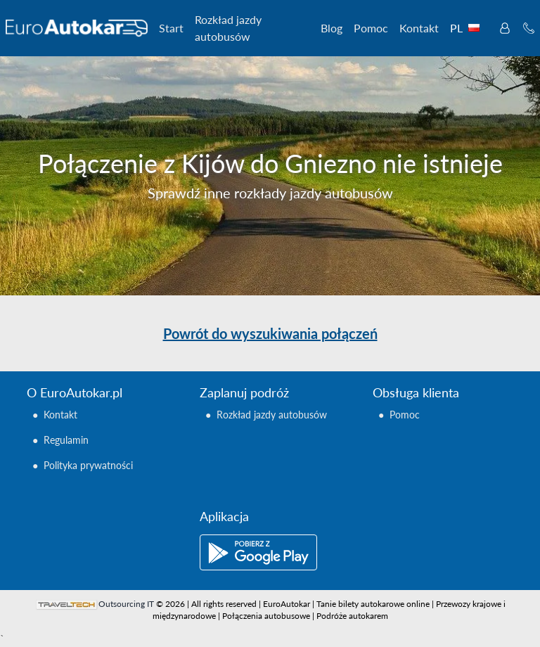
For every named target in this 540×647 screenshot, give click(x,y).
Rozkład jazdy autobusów (228, 28)
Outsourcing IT (126, 603)
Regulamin (66, 440)
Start (171, 27)
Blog (331, 27)
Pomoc (371, 27)
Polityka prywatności (88, 465)
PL (468, 27)
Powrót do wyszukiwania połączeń (270, 333)
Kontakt (419, 27)
